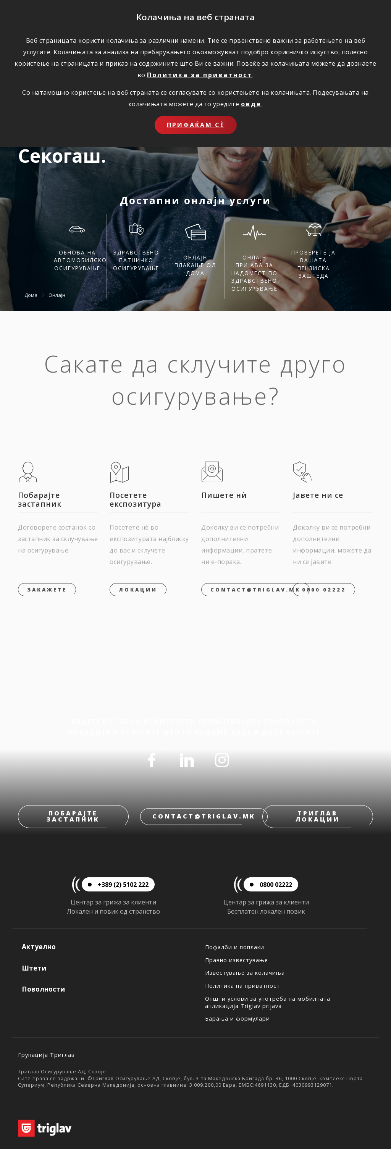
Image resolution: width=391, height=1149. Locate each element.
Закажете (47, 589)
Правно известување (236, 960)
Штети (34, 967)
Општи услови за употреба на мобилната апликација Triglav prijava (267, 1002)
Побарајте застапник (73, 816)
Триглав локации (318, 816)
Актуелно (39, 946)
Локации (138, 589)
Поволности (43, 988)
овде (251, 104)
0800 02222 (324, 589)
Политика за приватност (199, 75)
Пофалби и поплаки (234, 947)
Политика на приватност (242, 985)
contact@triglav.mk (255, 589)
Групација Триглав (46, 1054)
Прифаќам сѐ (196, 125)
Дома (30, 295)
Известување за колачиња (245, 972)
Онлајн (56, 295)
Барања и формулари (237, 1018)
